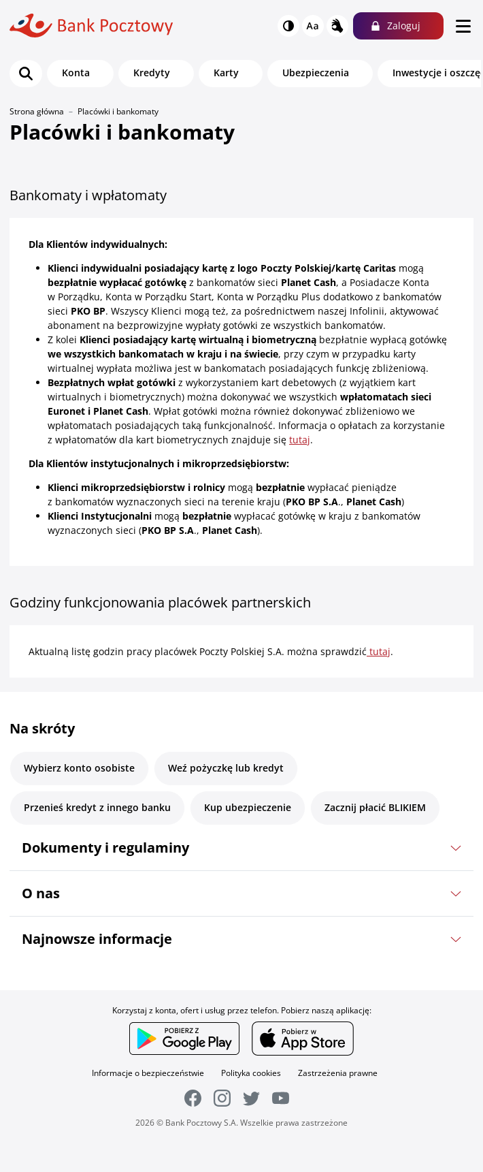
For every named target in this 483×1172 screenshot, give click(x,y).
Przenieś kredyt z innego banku (97, 807)
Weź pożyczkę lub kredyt (226, 767)
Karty (226, 72)
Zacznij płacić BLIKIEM (375, 807)
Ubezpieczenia (315, 72)
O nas (41, 893)
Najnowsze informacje (97, 939)
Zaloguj (403, 25)
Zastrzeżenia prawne (338, 1073)
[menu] (463, 26)
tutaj (299, 439)
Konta (76, 72)
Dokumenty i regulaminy (105, 847)
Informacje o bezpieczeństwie (148, 1073)
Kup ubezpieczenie (247, 807)
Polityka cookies (251, 1073)
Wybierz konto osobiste (79, 767)
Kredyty (151, 72)
